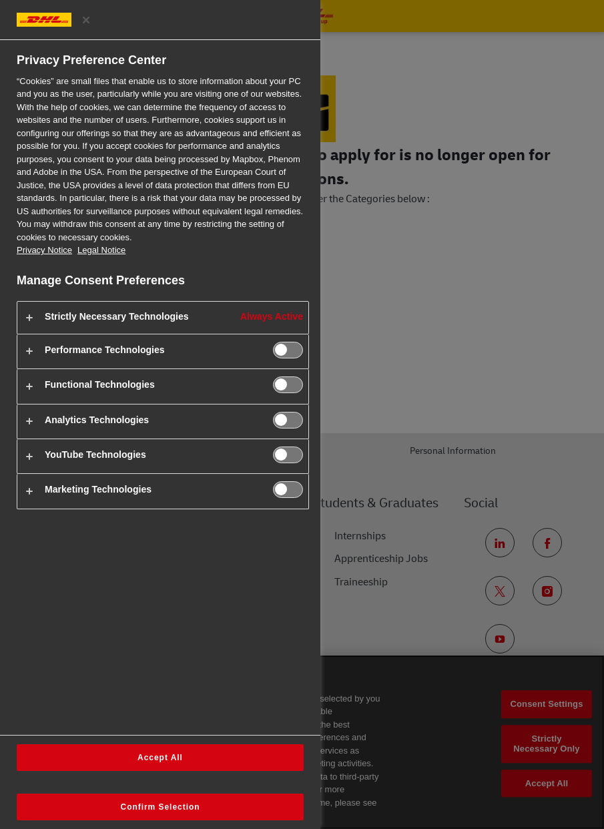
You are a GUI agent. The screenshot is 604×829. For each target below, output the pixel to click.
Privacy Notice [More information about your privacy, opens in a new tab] (44, 250)
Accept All (160, 757)
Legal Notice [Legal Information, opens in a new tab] (101, 250)
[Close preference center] (86, 20)
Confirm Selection (160, 807)
